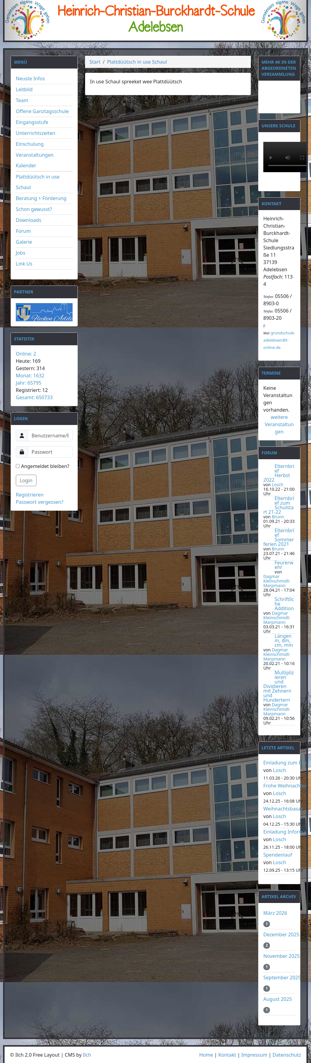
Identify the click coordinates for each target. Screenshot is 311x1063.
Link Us (24, 263)
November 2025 (281, 956)
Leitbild (24, 89)
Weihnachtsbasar (283, 808)
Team (22, 100)
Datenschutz (286, 1054)
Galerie (24, 242)
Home (206, 1054)
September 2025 (282, 977)
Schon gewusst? (34, 209)
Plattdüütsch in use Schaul (137, 61)
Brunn (278, 517)
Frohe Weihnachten (285, 785)
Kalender (26, 165)
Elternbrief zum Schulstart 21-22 (278, 505)
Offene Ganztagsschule (42, 111)
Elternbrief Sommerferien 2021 (278, 537)
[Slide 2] (155, 35)
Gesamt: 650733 (34, 397)
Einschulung (30, 144)
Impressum (254, 1054)
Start (95, 61)
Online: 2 (26, 353)
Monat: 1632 (30, 375)
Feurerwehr (284, 564)
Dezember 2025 (281, 934)
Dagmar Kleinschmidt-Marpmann (276, 580)
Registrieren (29, 494)
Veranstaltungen (34, 155)
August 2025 (277, 999)
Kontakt (227, 1054)
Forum (23, 231)
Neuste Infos (30, 78)
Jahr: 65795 (28, 382)
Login (26, 480)
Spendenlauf (277, 854)
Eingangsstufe (32, 122)
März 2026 (275, 913)
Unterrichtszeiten (35, 133)
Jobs (21, 252)
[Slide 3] (166, 35)
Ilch (87, 1054)
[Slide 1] (144, 35)
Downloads (28, 220)
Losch (277, 484)
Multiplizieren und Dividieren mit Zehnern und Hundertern (278, 686)
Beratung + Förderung (41, 198)
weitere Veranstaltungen (279, 424)
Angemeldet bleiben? (42, 466)
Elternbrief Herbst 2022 (278, 473)
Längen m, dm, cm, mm (284, 640)
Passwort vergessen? (39, 502)
